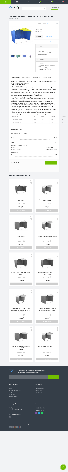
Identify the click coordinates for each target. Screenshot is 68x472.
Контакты (11, 392)
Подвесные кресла (40, 388)
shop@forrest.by (39, 410)
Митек (44, 27)
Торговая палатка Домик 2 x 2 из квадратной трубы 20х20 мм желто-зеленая (47, 236)
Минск (11, 10)
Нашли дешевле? (48, 36)
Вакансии (11, 388)
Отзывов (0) (36, 77)
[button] (28, 2)
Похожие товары (47, 77)
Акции (10, 398)
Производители (13, 396)
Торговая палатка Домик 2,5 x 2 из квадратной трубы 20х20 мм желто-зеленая (21, 348)
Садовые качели (39, 390)
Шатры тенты (38, 392)
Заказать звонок (54, 9)
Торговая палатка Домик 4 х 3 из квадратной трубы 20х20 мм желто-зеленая (21, 310)
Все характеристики (54, 41)
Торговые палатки (16, 13)
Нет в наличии (21, 210)
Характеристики (26, 77)
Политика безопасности (15, 390)
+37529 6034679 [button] (40, 408)
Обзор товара (15, 77)
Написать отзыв (51, 163)
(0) (47, 23)
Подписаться (53, 377)
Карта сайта (12, 394)
